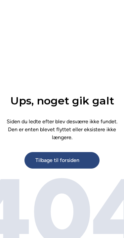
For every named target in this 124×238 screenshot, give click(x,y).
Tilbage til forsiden (57, 160)
